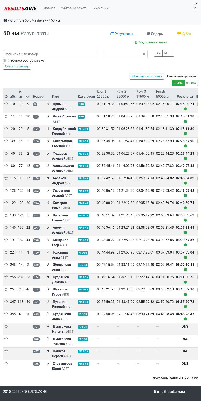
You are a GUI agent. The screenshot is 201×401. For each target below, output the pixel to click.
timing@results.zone (169, 392)
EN (196, 3)
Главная (49, 8)
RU (196, 8)
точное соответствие (27, 60)
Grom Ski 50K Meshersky (29, 20)
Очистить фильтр (17, 66)
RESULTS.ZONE (35, 392)
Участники (101, 8)
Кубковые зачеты (74, 8)
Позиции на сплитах (147, 76)
